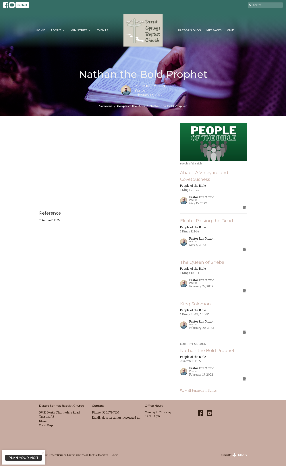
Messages (214, 30)
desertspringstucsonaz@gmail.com (121, 417)
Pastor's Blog (189, 30)
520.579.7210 (110, 412)
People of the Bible (131, 106)
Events (102, 30)
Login (114, 455)
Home (40, 30)
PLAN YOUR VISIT (23, 458)
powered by (234, 455)
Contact (22, 4)
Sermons (106, 106)
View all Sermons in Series (198, 390)
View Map (46, 425)
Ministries (80, 30)
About (58, 30)
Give (230, 30)
